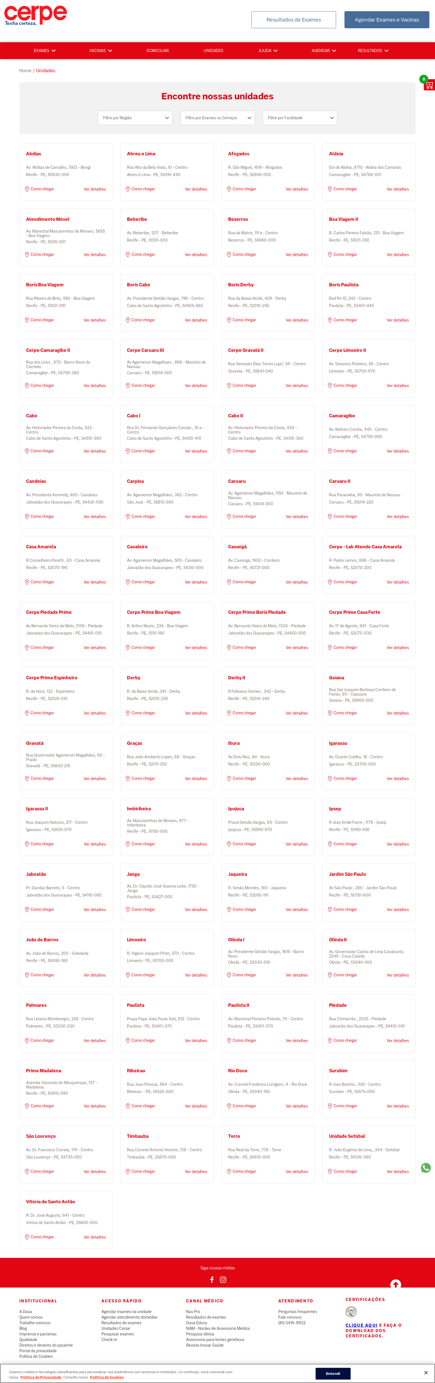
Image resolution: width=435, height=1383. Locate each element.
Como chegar (38, 189)
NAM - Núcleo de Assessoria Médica (218, 1328)
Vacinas (97, 50)
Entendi (333, 1377)
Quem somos (31, 1317)
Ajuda (265, 50)
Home (25, 70)
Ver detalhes (95, 189)
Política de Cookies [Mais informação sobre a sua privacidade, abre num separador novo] (107, 1381)
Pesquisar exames (117, 1334)
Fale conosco (290, 1317)
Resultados (370, 50)
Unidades (213, 50)
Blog (23, 1328)
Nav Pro (193, 1311)
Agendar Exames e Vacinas (387, 20)
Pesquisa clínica (200, 1334)
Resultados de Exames (294, 20)
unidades (45, 70)
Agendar (321, 50)
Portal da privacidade (38, 1351)
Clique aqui (362, 1325)
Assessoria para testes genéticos (215, 1339)
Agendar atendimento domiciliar (129, 1317)
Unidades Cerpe (115, 1328)
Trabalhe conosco (34, 1323)
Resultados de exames (121, 1323)
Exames (41, 50)
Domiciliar (158, 50)
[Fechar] (426, 1376)
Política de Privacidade (40, 1381)
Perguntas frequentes (297, 1311)
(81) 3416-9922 (292, 1323)
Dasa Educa (196, 1323)
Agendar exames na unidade (126, 1311)
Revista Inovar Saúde (205, 1345)
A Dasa (25, 1311)
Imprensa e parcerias (38, 1334)
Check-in (109, 1339)
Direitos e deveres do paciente (46, 1345)
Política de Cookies (36, 1356)
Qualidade (28, 1339)
